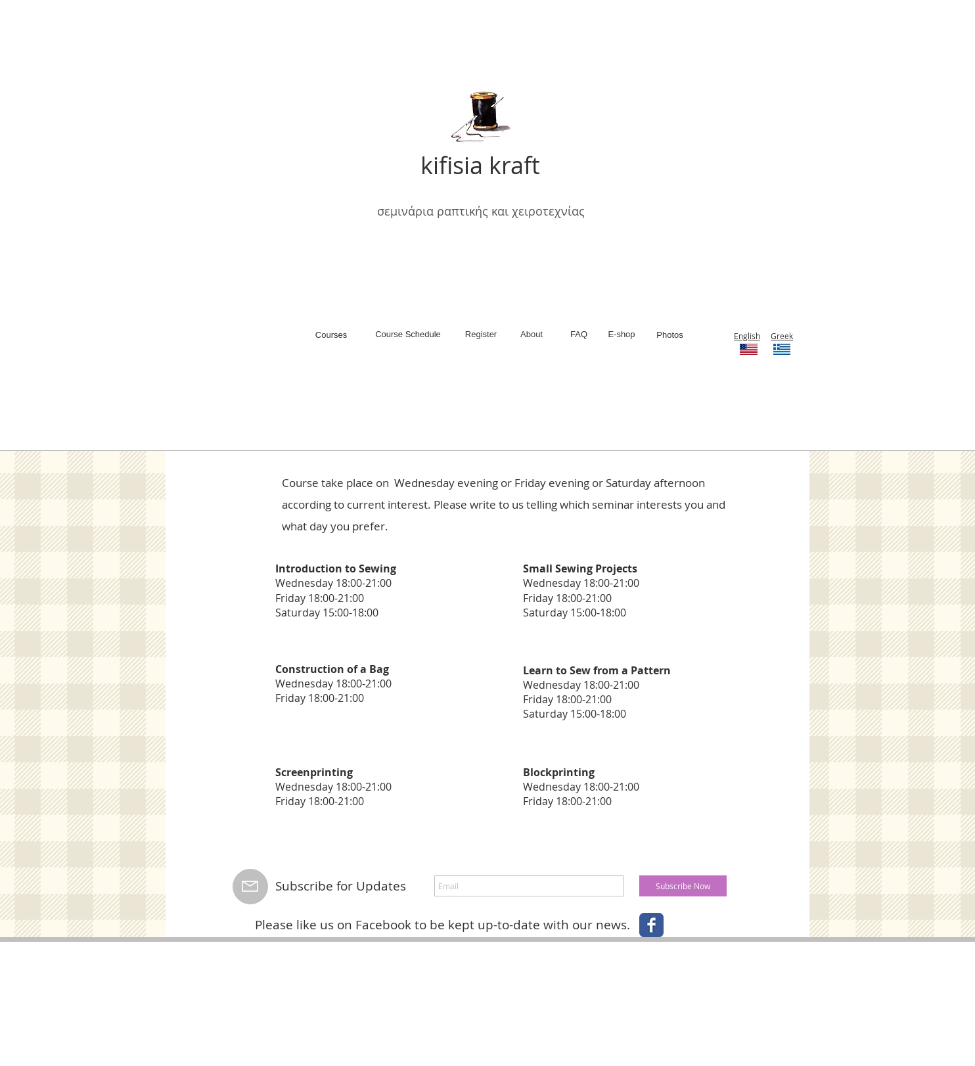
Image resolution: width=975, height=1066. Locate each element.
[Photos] (669, 335)
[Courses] (331, 335)
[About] (531, 334)
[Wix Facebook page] (651, 925)
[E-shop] (621, 334)
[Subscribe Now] (683, 885)
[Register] (481, 334)
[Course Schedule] (408, 334)
